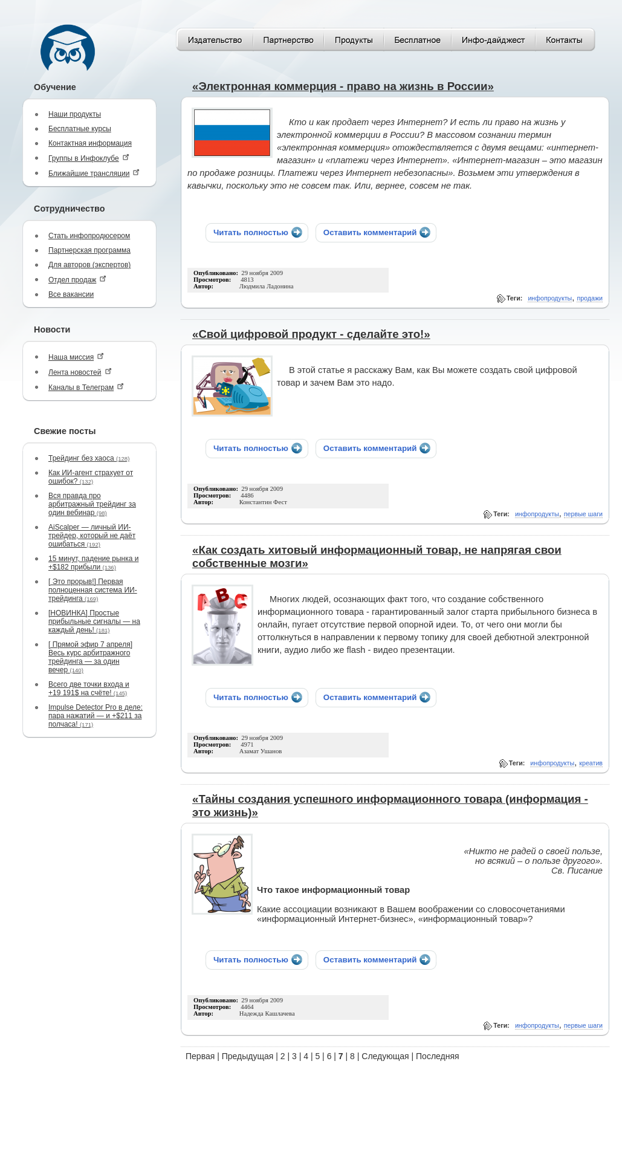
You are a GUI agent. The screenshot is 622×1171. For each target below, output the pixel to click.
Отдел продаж (77, 279)
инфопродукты (550, 298)
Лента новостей (80, 372)
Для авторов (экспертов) (89, 265)
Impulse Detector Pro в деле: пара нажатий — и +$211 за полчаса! (95, 715)
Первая (200, 1056)
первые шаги (583, 513)
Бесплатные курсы (79, 129)
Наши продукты (74, 114)
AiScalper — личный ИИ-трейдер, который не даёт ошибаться (91, 535)
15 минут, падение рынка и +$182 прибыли (93, 562)
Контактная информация (90, 143)
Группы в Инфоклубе (88, 158)
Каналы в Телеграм (86, 387)
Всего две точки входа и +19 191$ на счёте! (88, 688)
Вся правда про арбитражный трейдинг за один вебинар (92, 504)
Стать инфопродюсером (89, 236)
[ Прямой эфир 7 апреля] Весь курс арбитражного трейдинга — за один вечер (90, 657)
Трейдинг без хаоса (88, 458)
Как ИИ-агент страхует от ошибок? (90, 477)
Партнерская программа (89, 250)
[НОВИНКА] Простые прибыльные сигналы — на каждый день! (94, 621)
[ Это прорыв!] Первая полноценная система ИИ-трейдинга (92, 590)
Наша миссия (76, 357)
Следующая (385, 1056)
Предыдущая (248, 1056)
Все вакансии (71, 294)
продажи (590, 298)
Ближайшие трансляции (94, 173)
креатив (591, 763)
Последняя (437, 1056)
